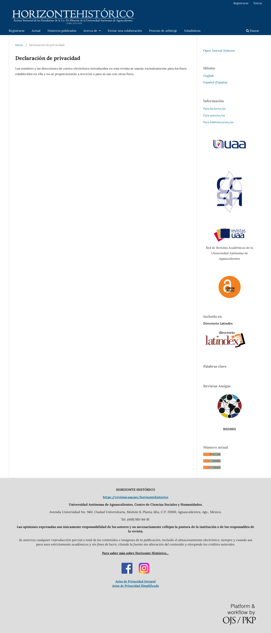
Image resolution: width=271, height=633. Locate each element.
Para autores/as (214, 115)
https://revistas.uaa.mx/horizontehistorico (135, 497)
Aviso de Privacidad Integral (135, 581)
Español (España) (215, 82)
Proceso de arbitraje (163, 31)
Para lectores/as (214, 108)
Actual (36, 31)
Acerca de (90, 31)
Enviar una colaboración (125, 31)
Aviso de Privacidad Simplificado (135, 586)
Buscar (252, 31)
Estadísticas (192, 31)
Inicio (19, 45)
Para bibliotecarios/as (218, 122)
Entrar (258, 3)
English (208, 76)
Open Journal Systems (219, 51)
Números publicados (61, 31)
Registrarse (17, 31)
